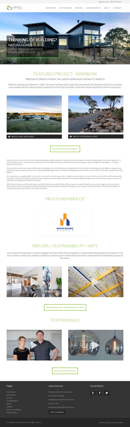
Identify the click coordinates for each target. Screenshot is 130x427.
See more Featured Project (65, 149)
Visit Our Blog (57, 412)
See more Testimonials (65, 371)
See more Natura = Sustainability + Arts (65, 307)
